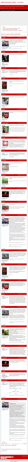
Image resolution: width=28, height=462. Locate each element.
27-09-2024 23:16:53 (21, 122)
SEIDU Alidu (17, 34)
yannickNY (4, 68)
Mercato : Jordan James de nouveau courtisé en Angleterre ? (13, 30)
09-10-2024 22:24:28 (21, 306)
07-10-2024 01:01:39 (21, 250)
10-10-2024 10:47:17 (21, 371)
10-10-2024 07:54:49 (21, 357)
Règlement (13, 6)
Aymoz (3, 201)
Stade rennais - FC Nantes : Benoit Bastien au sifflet (11, 28)
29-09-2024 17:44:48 (21, 188)
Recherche (17, 6)
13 (18, 443)
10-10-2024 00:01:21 (21, 345)
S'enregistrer (22, 6)
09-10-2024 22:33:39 (21, 326)
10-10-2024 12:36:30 (21, 380)
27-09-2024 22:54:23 (21, 94)
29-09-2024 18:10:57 (21, 201)
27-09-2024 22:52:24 (21, 51)
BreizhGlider (4, 380)
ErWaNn (3, 78)
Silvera (3, 294)
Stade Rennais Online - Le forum (12, 2)
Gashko (3, 109)
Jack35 (3, 51)
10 (13, 443)
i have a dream (5, 122)
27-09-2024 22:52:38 (21, 68)
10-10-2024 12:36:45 (21, 398)
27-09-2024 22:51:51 (21, 37)
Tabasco (3, 150)
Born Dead (4, 160)
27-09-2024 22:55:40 (21, 109)
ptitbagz (3, 250)
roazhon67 (4, 188)
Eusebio (3, 175)
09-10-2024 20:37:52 (21, 264)
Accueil (2, 6)
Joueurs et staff (9, 34)
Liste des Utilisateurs (7, 6)
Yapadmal (4, 326)
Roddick (3, 37)
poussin (3, 137)
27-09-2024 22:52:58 (21, 78)
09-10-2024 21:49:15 (21, 280)
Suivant (25, 443)
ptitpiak (3, 94)
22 (22, 443)
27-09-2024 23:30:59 (21, 137)
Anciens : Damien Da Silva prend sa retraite (10, 29)
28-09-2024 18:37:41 (21, 160)
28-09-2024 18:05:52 (21, 150)
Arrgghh (3, 371)
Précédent (5, 443)
